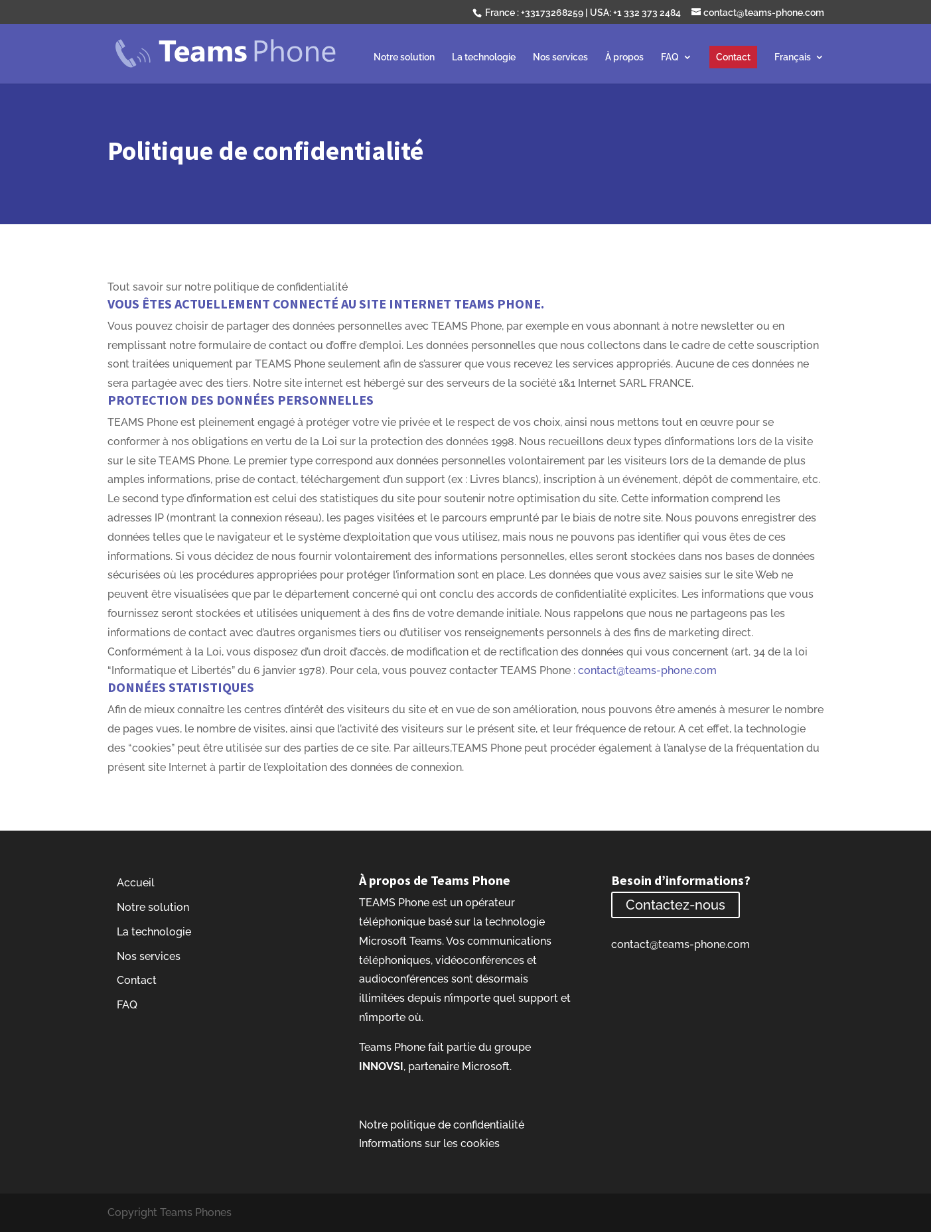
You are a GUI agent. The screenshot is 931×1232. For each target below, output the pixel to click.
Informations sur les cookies (429, 1143)
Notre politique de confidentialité (441, 1125)
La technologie (484, 57)
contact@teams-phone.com (647, 670)
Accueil (136, 882)
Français (792, 57)
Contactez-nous (675, 905)
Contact (733, 57)
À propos (624, 57)
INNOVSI (381, 1066)
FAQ (670, 57)
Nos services (560, 57)
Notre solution (404, 57)
